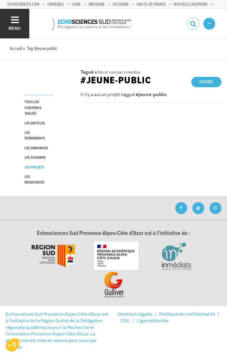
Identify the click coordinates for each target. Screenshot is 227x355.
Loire (76, 4)
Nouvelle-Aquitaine (190, 4)
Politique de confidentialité (187, 314)
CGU (125, 320)
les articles (35, 123)
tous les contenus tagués (33, 108)
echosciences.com (23, 4)
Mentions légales (135, 314)
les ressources (34, 179)
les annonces (36, 148)
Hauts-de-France (151, 4)
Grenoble (55, 4)
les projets (34, 167)
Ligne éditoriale (152, 320)
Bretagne (97, 4)
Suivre (206, 82)
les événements (35, 135)
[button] (12, 345)
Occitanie (121, 4)
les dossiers (35, 157)
